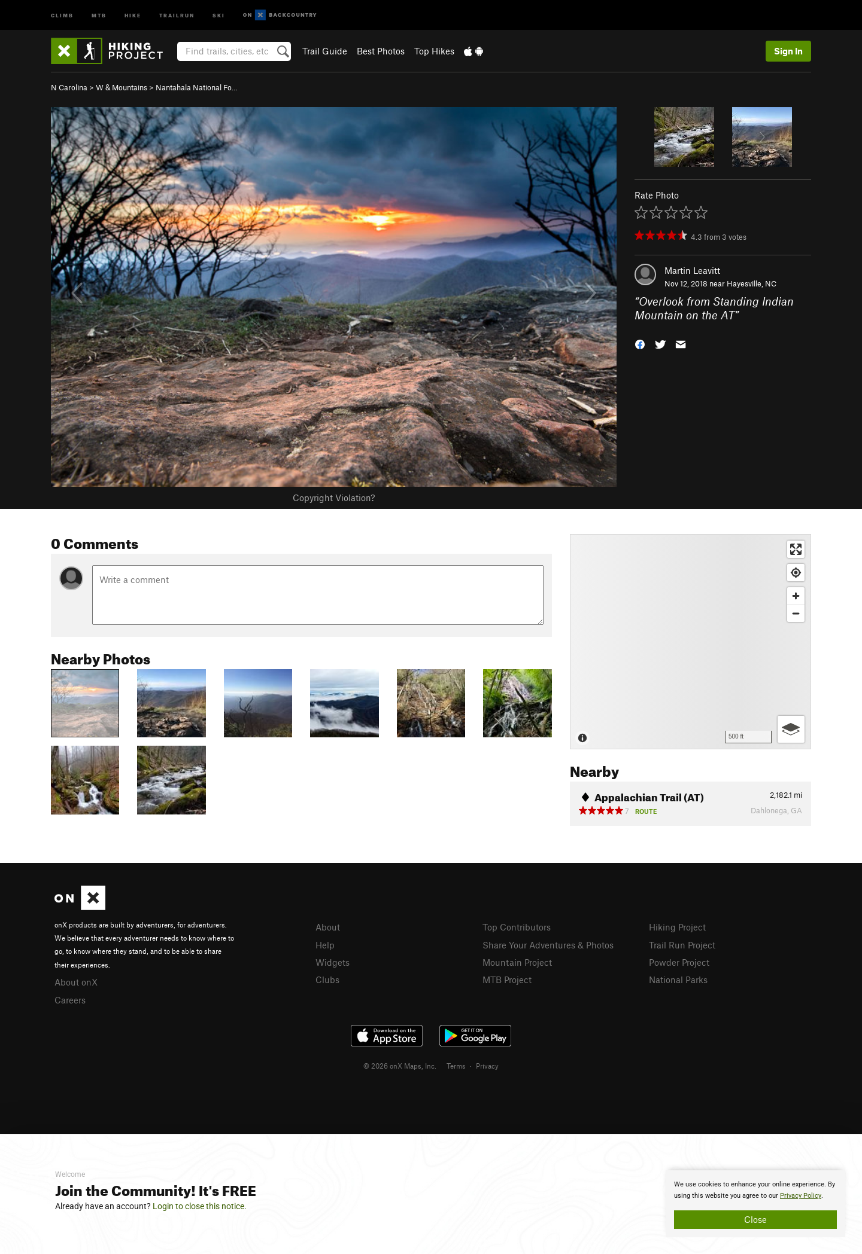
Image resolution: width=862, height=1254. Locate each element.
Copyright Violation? (334, 497)
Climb (62, 15)
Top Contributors (516, 927)
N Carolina (69, 87)
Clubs (327, 979)
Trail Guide (324, 50)
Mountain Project (517, 962)
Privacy (487, 1065)
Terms (456, 1065)
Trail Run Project (682, 944)
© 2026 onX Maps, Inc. (399, 1065)
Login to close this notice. (200, 1206)
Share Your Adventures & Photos (548, 944)
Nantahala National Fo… (197, 87)
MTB (99, 15)
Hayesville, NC (751, 283)
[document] (755, 1204)
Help (325, 944)
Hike (133, 15)
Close (755, 1219)
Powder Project (679, 962)
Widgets (332, 962)
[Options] (791, 729)
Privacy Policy (800, 1196)
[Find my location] (796, 572)
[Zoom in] (796, 596)
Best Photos (381, 50)
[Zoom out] (796, 613)
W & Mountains (121, 87)
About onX (76, 982)
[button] (640, 343)
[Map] (690, 642)
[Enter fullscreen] (796, 549)
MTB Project (507, 979)
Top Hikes (434, 50)
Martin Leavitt (692, 270)
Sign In (788, 50)
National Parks (678, 979)
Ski (219, 15)
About (327, 927)
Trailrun (177, 15)
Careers (70, 999)
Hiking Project (677, 927)
